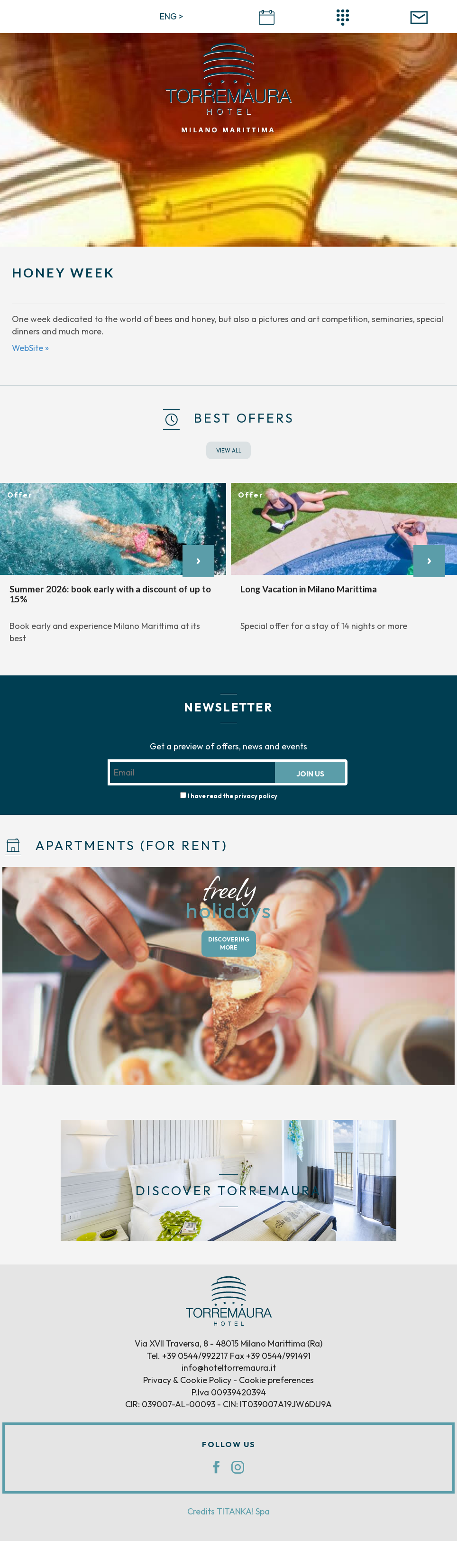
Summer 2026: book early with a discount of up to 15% (110, 593)
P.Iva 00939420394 (229, 1392)
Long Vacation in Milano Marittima (308, 588)
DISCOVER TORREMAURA (228, 1190)
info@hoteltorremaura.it (229, 1367)
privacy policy (255, 796)
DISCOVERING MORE (228, 943)
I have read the (232, 796)
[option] (113, 568)
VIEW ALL (228, 450)
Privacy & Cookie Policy (187, 1380)
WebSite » (30, 347)
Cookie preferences (276, 1380)
